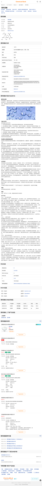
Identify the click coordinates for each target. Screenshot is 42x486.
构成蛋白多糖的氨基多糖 (23, 9)
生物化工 (15, 4)
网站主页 (3, 4)
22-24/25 (15, 270)
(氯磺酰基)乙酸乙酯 (8, 469)
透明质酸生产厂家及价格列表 (9, 451)
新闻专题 (29, 11)
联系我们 (16, 484)
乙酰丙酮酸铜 (18, 470)
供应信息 (35, 11)
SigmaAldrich (27, 293)
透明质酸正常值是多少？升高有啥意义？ (15, 439)
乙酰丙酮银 (3, 474)
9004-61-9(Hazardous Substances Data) (22, 283)
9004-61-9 (16, 89)
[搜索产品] (37, 2)
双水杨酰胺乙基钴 (4, 472)
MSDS (2, 11)
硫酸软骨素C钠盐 (21, 472)
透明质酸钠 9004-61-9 (5, 454)
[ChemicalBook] (21, 1)
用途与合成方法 (32, 9)
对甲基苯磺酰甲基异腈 (27, 470)
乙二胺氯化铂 (36, 472)
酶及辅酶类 (21, 4)
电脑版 (20, 484)
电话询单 (21, 334)
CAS (16, 482)
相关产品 (3, 12)
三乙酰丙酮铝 (4, 470)
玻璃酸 (8, 474)
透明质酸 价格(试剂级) (9, 11)
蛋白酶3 (8, 317)
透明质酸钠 (16, 469)
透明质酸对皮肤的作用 (11, 441)
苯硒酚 (11, 472)
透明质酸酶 (22, 469)
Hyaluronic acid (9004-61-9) (19, 76)
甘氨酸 (31, 469)
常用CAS (19, 482)
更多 (40, 321)
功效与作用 (14, 9)
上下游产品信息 (19, 11)
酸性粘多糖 (8, 9)
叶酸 (2, 469)
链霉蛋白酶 (3, 317)
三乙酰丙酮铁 (29, 472)
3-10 (15, 278)
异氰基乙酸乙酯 (11, 470)
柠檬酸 (27, 469)
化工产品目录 (9, 4)
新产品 (29, 482)
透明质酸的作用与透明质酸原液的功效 (14, 448)
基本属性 (3, 9)
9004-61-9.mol (10, 30)
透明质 (2, 460)
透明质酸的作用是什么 (11, 443)
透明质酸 (26, 4)
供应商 (25, 11)
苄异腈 (15, 472)
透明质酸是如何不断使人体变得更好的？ (15, 445)
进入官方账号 (35, 478)
